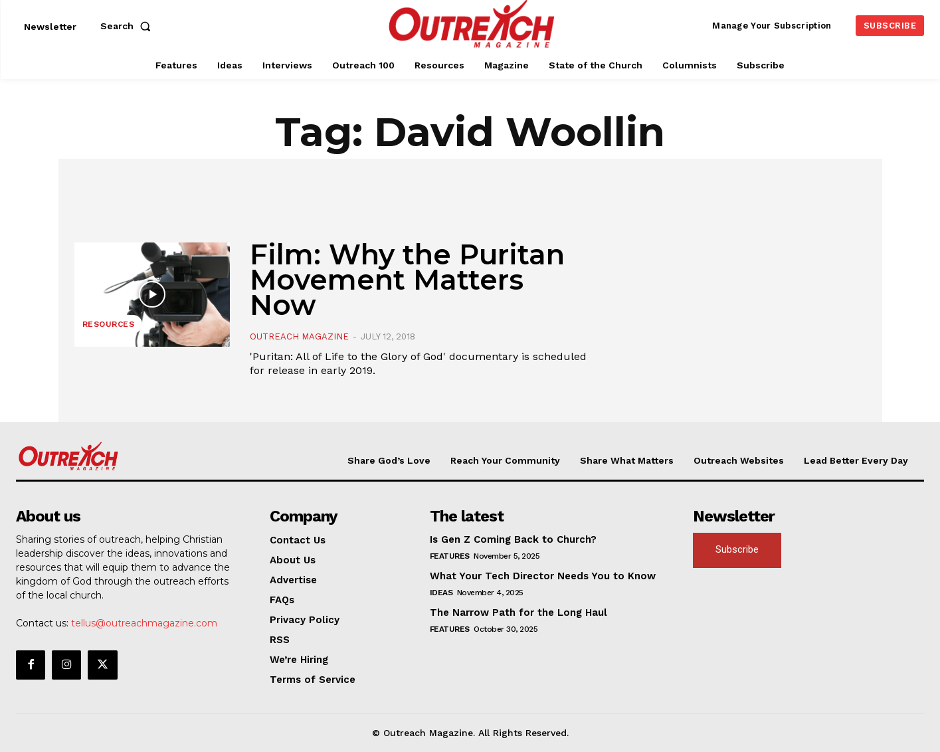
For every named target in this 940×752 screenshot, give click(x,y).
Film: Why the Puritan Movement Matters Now (407, 279)
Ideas (441, 592)
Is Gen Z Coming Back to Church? (513, 539)
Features (450, 556)
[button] (128, 26)
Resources (108, 324)
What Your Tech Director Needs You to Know (543, 576)
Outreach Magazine (299, 336)
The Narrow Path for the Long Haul (518, 612)
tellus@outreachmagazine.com (144, 623)
